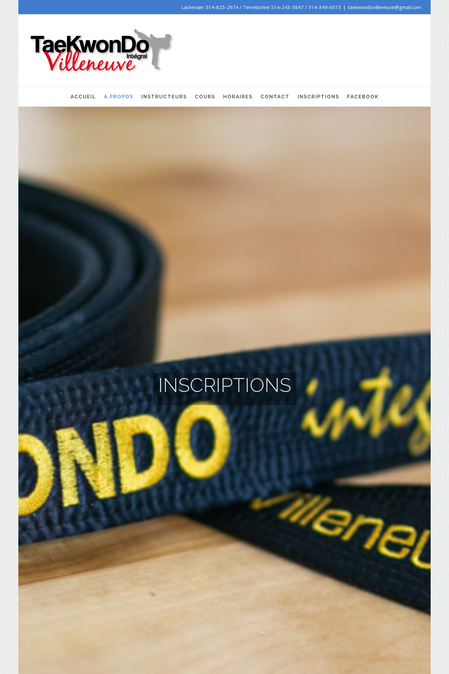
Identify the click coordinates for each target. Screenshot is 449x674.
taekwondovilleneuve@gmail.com (384, 7)
